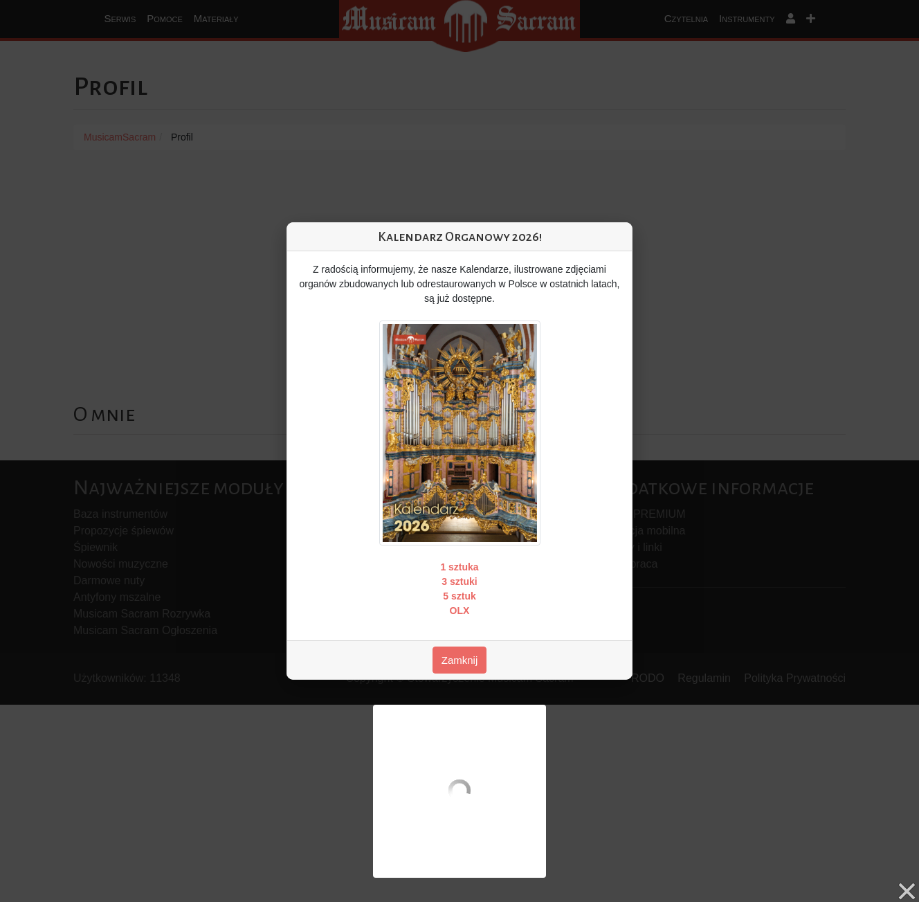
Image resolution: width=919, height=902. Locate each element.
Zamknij (460, 660)
